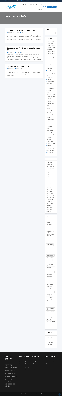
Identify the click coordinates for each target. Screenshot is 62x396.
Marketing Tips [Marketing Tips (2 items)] (49, 286)
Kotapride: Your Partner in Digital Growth (21, 30)
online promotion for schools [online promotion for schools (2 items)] (50, 300)
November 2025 (50, 168)
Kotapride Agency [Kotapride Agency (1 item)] (50, 274)
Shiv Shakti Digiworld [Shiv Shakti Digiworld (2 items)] (50, 317)
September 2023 (50, 201)
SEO (48, 128)
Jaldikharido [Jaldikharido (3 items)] (49, 267)
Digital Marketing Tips (23, 361)
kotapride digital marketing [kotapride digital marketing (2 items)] (49, 279)
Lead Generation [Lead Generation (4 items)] (49, 282)
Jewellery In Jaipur (51, 94)
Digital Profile (48, 369)
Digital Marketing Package (24, 367)
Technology (49, 139)
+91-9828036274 (26, 1)
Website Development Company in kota (50, 147)
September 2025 (50, 172)
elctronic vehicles (51, 63)
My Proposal (34, 365)
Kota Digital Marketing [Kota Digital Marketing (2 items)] (50, 272)
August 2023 (50, 203)
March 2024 (49, 191)
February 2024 (50, 193)
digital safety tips (50, 57)
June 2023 (49, 207)
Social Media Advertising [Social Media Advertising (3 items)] (51, 321)
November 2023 (50, 197)
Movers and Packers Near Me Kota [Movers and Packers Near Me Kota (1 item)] (50, 289)
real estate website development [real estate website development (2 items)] (50, 306)
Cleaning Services (51, 45)
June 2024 (49, 189)
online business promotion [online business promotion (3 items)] (49, 295)
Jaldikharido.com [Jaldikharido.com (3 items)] (49, 269)
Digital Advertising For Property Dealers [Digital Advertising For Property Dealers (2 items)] (50, 247)
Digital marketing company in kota (19, 66)
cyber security (50, 49)
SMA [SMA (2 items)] (47, 319)
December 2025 (50, 166)
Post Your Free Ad (51, 7)
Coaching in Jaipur (51, 47)
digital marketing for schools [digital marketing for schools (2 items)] (50, 253)
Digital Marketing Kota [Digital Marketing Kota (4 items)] (50, 255)
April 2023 (49, 209)
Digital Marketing (51, 51)
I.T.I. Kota (49, 90)
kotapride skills (50, 101)
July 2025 (49, 176)
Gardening (49, 79)
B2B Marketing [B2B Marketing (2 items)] (49, 229)
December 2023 (50, 195)
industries (49, 92)
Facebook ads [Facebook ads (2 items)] (49, 262)
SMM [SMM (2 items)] (50, 319)
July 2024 (49, 188)
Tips (33, 4)
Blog (31, 4)
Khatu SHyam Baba (51, 96)
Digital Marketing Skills (23, 363)
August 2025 (50, 174)
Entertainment (50, 65)
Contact (37, 4)
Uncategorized (50, 141)
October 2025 (50, 170)
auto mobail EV (50, 41)
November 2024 (50, 184)
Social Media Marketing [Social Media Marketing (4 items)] (50, 327)
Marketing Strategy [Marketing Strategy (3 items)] (50, 284)
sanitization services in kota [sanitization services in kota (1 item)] (50, 312)
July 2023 (49, 205)
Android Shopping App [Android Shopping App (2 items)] (50, 226)
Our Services (39, 9)
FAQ (41, 4)
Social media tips (50, 134)
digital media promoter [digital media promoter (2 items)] (50, 257)
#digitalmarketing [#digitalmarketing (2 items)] (49, 220)
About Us (26, 4)
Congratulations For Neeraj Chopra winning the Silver (23, 49)
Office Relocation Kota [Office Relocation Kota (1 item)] (50, 292)
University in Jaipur (51, 143)
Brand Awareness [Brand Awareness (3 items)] (49, 237)
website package (50, 150)
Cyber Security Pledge (49, 361)
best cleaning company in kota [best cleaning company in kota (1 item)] (50, 232)
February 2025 (50, 182)
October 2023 (50, 199)
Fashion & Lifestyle (51, 74)
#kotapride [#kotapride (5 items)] (48, 222)
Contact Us (47, 367)
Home (23, 4)
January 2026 (50, 164)
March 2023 (49, 211)
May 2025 (49, 178)
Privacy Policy (34, 369)
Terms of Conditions (36, 367)
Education (49, 61)
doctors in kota (50, 59)
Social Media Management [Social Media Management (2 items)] (49, 324)
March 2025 (49, 180)
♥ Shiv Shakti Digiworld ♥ (37, 393)
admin (18, 32)
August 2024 (50, 186)
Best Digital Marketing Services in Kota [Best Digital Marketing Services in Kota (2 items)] (50, 235)
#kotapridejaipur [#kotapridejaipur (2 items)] (49, 224)
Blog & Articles (35, 363)
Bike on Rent (50, 43)
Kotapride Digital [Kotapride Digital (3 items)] (49, 276)
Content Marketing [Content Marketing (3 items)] (50, 244)
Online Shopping (50, 114)
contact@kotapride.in (37, 1)
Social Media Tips (22, 365)
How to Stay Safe (48, 365)
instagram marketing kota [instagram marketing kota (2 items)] (50, 265)
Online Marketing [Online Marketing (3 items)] (49, 297)
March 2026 (49, 162)
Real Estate (49, 123)
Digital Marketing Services (24, 369)
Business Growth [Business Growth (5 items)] (49, 242)
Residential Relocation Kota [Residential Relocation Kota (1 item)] (50, 309)
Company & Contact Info (37, 361)
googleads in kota (51, 81)
